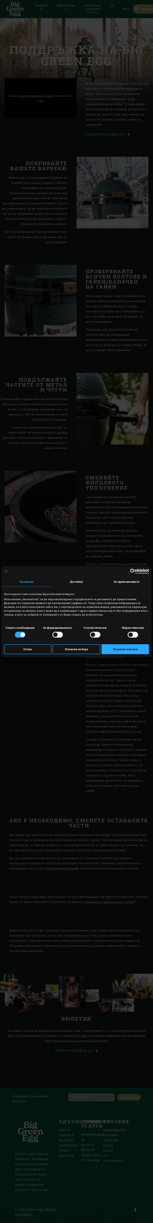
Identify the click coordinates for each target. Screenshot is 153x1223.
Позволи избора (76, 649)
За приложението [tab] (127, 581)
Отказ (27, 649)
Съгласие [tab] (26, 581)
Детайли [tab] (76, 581)
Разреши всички (125, 649)
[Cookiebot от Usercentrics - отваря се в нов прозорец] (133, 571)
